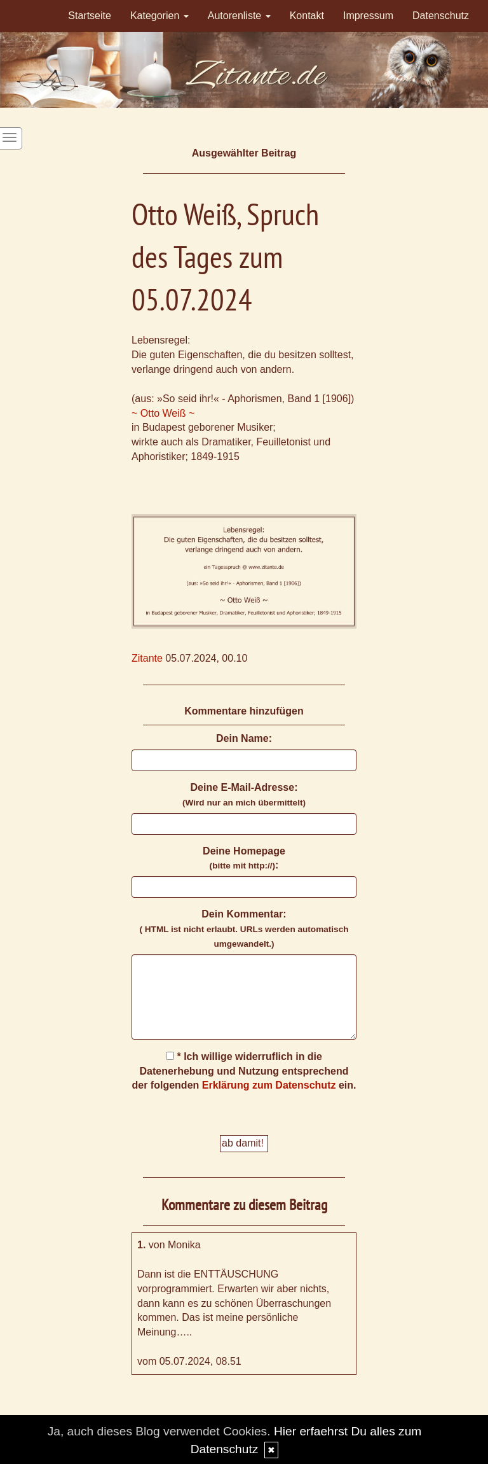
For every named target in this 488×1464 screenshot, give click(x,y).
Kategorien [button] (159, 15)
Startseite (89, 15)
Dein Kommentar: (243, 929)
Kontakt (307, 15)
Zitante (147, 658)
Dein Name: (244, 738)
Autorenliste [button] (239, 15)
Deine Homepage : (244, 858)
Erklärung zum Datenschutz (269, 1085)
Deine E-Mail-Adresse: (244, 794)
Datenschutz (440, 15)
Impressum (368, 15)
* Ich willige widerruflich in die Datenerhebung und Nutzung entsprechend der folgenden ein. (244, 1071)
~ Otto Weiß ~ (163, 413)
